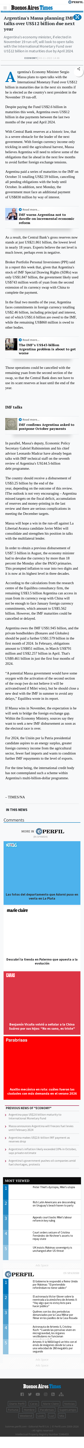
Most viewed (17, 1180)
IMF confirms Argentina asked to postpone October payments (46, 427)
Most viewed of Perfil (42, 1275)
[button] (77, 17)
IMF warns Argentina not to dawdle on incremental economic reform (46, 219)
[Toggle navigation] (6, 7)
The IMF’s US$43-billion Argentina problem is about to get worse (47, 349)
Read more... (31, 209)
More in (42, 831)
